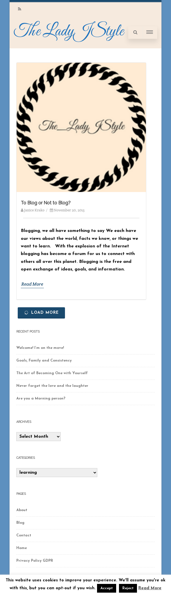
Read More (32, 284)
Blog (20, 523)
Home (21, 548)
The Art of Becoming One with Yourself (52, 373)
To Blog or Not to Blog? (46, 203)
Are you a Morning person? (40, 398)
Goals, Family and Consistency (44, 360)
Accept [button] (106, 588)
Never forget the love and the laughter (52, 386)
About (21, 510)
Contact (23, 535)
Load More (41, 312)
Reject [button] (128, 588)
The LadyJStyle (68, 31)
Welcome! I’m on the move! (40, 348)
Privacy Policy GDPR (34, 561)
